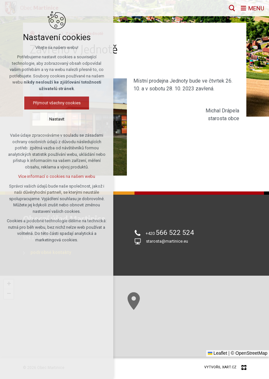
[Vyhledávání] (232, 8)
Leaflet (217, 353)
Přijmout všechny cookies (57, 102)
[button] (134, 301)
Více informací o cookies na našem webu (56, 176)
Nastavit (56, 119)
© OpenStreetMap (249, 353)
